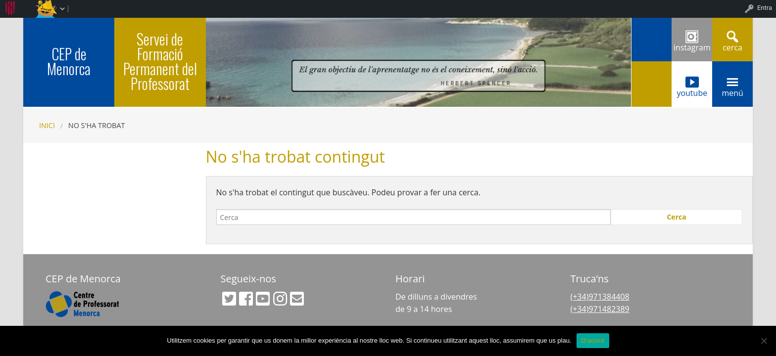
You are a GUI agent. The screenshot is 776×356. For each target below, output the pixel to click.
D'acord (593, 340)
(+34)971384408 (600, 296)
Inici (47, 125)
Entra (764, 7)
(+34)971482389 (600, 309)
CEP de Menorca (69, 61)
